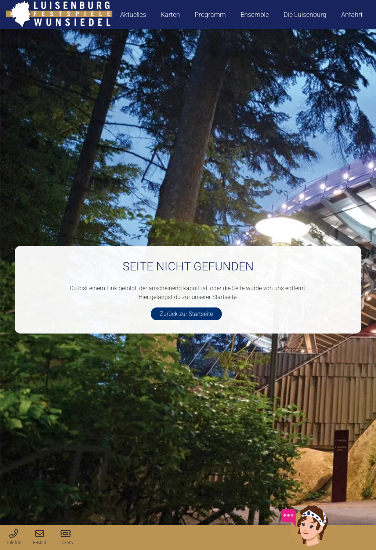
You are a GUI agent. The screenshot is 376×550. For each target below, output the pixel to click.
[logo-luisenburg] (59, 14)
